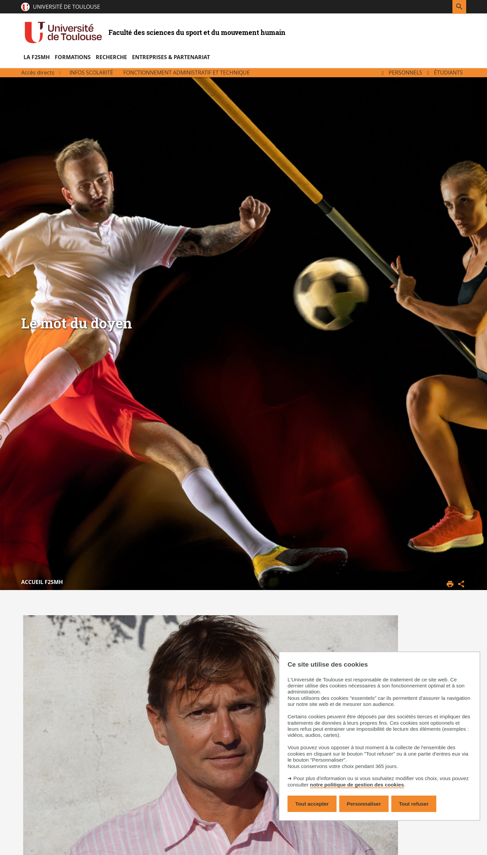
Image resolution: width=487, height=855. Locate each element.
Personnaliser (364, 804)
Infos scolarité (91, 72)
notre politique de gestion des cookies (357, 785)
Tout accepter (312, 804)
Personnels (405, 72)
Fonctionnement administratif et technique (186, 72)
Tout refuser (414, 804)
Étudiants (448, 72)
